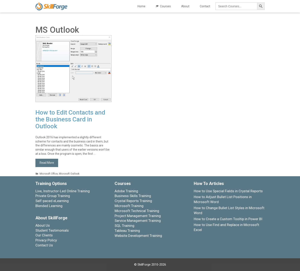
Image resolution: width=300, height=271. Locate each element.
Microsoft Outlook (69, 173)
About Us (42, 225)
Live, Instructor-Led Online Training (62, 191)
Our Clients (44, 235)
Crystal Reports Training (133, 201)
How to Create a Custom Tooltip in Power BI (228, 219)
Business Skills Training (133, 196)
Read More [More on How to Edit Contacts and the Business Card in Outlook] (47, 162)
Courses (165, 6)
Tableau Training (127, 231)
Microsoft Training (129, 206)
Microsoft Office (49, 173)
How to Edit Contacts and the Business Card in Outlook (70, 119)
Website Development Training (138, 236)
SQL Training (124, 226)
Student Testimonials (52, 230)
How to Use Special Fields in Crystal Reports (228, 191)
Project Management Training (138, 216)
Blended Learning (48, 206)
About (185, 6)
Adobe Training (126, 191)
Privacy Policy (46, 240)
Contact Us (44, 245)
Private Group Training (52, 196)
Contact (205, 6)
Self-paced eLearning (52, 201)
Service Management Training (138, 221)
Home (141, 6)
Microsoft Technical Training (137, 211)
